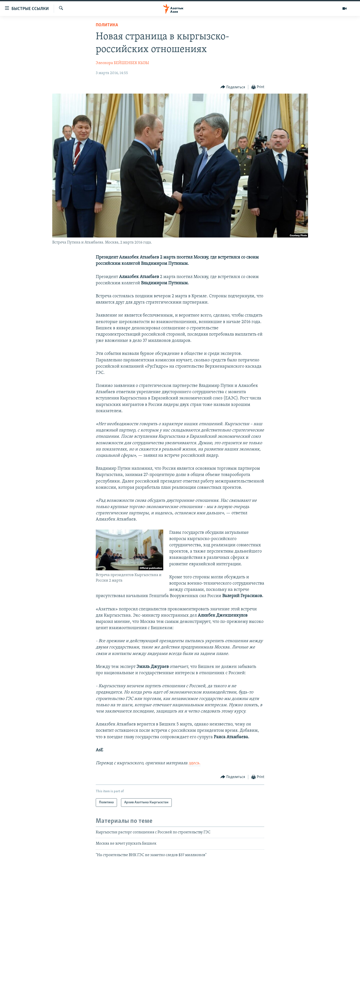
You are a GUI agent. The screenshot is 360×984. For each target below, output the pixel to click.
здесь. (194, 763)
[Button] (232, 87)
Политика (107, 25)
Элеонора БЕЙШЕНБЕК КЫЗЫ (122, 63)
